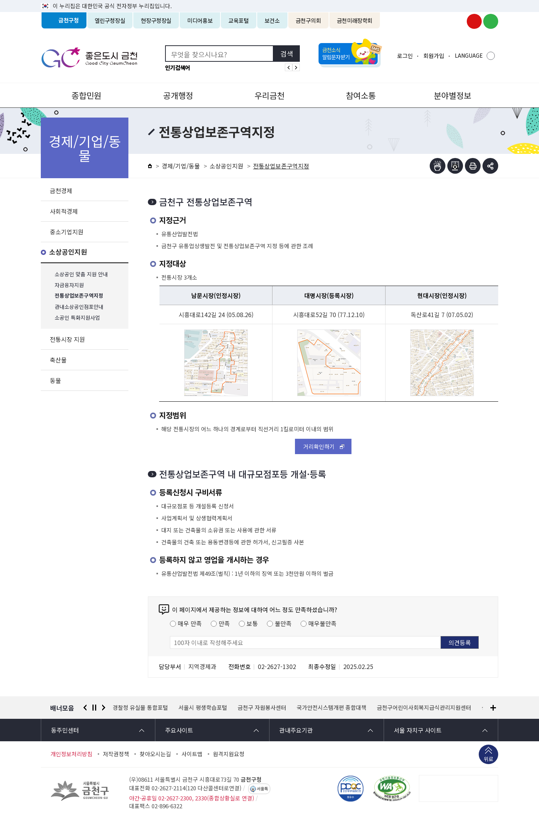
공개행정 (178, 95)
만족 (224, 623)
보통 (252, 623)
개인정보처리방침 (71, 754)
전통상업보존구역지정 (79, 296)
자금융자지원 (69, 285)
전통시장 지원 (67, 339)
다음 (103, 708)
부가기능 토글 (490, 166)
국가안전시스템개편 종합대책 (332, 707)
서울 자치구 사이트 (418, 730)
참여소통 (361, 95)
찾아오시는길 (155, 754)
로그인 (405, 56)
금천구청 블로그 (490, 21)
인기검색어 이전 (288, 67)
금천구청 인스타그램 (457, 21)
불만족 (283, 623)
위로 (488, 759)
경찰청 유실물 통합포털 (140, 707)
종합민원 (86, 95)
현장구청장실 (156, 20)
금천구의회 (308, 20)
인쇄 (473, 166)
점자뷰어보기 (437, 166)
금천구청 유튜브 (474, 21)
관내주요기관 (296, 730)
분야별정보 (452, 95)
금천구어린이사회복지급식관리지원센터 (424, 707)
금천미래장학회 (354, 20)
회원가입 (433, 56)
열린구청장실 (110, 20)
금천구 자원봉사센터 (262, 707)
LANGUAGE (469, 55)
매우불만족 (322, 623)
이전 (84, 708)
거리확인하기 (319, 446)
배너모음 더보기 (493, 708)
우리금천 (269, 95)
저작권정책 (116, 754)
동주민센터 (65, 730)
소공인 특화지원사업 (77, 317)
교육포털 (238, 20)
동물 (55, 380)
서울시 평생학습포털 (203, 707)
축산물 (58, 359)
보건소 (272, 20)
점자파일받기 (455, 166)
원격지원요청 (228, 754)
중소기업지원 (66, 231)
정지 (94, 708)
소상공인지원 (68, 252)
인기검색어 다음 (296, 67)
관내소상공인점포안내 (79, 307)
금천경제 (61, 190)
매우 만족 (190, 623)
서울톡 (262, 788)
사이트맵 (192, 754)
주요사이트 (179, 730)
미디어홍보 (200, 20)
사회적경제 (64, 211)
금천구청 (68, 20)
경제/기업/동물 (181, 165)
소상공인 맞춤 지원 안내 (81, 274)
